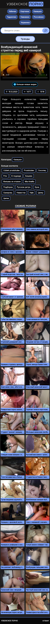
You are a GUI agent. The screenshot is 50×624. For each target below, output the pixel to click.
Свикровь (7, 193)
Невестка (21, 193)
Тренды (25, 39)
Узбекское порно (9, 621)
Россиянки (39, 17)
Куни (37, 187)
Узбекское (25, 4)
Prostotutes (29, 170)
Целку (40, 193)
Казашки (37, 11)
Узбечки (12, 11)
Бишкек (28, 176)
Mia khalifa (29, 181)
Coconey (42, 170)
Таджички (11, 17)
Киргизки (24, 11)
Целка (6, 198)
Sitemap (45, 621)
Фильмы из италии (12, 181)
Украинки (25, 22)
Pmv (5, 176)
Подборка (8, 187)
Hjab (32, 193)
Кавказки (25, 17)
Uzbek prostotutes (11, 170)
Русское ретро (23, 187)
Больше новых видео (25, 84)
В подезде (16, 176)
